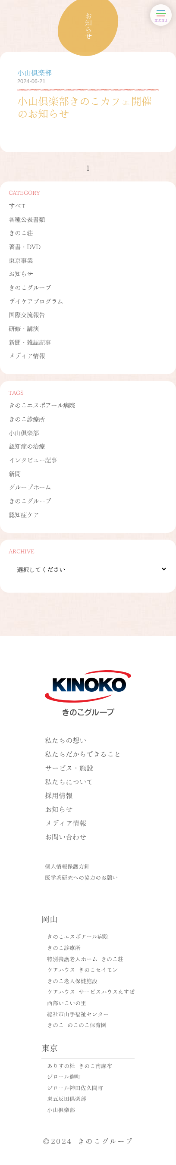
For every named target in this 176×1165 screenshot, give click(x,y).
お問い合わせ (65, 836)
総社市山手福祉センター (78, 1013)
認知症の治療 (27, 446)
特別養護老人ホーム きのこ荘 (85, 958)
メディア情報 (27, 355)
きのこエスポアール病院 (42, 405)
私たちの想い (65, 740)
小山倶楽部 (24, 432)
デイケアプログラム (36, 301)
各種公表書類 (27, 219)
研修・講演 (24, 328)
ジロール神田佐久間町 (75, 1087)
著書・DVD (25, 246)
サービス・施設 (69, 767)
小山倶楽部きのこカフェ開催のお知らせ (84, 106)
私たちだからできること (83, 754)
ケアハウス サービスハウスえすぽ (91, 991)
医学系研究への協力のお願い (81, 877)
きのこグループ (30, 287)
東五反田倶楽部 (66, 1098)
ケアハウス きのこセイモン (82, 969)
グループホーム (30, 486)
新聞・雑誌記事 (30, 342)
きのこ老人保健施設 (72, 980)
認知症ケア (24, 514)
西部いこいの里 (66, 1002)
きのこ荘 (21, 232)
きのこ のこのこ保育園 (77, 1024)
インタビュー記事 (33, 459)
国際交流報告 (27, 314)
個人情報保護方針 (67, 865)
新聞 (15, 473)
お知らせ (21, 273)
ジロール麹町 (64, 1076)
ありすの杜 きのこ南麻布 (79, 1065)
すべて (18, 205)
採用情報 (58, 795)
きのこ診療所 (27, 418)
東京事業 (21, 260)
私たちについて (69, 781)
